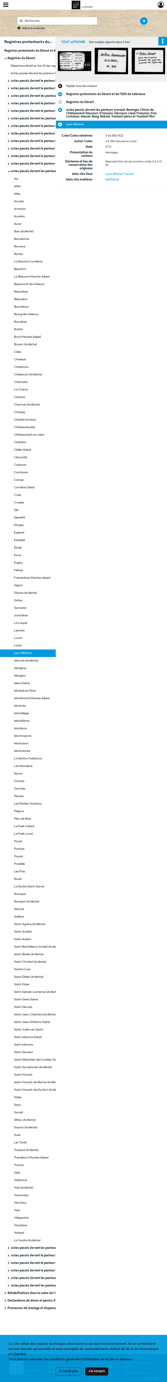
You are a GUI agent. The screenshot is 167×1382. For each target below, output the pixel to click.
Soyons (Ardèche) (25, 1127)
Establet (19, 540)
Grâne (18, 600)
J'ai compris (96, 1371)
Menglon (20, 675)
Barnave (19, 246)
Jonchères (21, 615)
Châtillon (20, 442)
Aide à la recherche (33, 28)
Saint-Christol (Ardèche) (30, 961)
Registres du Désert (21, 58)
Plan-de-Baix (22, 818)
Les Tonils (20, 1142)
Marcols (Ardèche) (26, 660)
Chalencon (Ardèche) (28, 374)
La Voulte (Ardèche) (27, 1240)
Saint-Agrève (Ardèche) (29, 924)
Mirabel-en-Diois (25, 690)
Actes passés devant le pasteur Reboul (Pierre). (44, 88)
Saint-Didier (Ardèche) (28, 976)
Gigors (18, 585)
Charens (19, 397)
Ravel (17, 879)
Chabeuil (20, 359)
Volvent (19, 1232)
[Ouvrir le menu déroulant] (5, 5)
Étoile (18, 547)
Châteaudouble (24, 427)
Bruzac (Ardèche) (25, 344)
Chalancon (21, 367)
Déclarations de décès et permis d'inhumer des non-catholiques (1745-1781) (51, 1300)
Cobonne (20, 464)
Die (16, 510)
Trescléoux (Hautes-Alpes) (31, 1157)
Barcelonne (21, 239)
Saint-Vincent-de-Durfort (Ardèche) (38, 1089)
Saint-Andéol (23, 931)
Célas (17, 351)
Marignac (20, 668)
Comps (19, 479)
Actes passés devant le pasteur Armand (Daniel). (45, 133)
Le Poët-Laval (23, 833)
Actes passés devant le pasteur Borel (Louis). (42, 1255)
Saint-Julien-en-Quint (28, 1029)
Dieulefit (19, 517)
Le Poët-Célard (24, 826)
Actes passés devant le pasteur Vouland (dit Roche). (47, 148)
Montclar (20, 705)
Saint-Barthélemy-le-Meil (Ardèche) (37, 946)
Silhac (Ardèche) (25, 1119)
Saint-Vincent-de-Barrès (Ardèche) (37, 1082)
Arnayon (20, 208)
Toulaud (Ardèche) (26, 1150)
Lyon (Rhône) (22, 653)
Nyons (18, 773)
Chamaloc (21, 382)
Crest (17, 495)
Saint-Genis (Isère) (26, 999)
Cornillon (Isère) (24, 487)
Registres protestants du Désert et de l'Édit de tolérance (44, 50)
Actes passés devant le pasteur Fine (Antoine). (43, 103)
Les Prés (19, 871)
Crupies (19, 502)
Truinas (19, 1165)
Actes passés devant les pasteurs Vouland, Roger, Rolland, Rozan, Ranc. (54, 1285)
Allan (17, 186)
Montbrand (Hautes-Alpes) (32, 698)
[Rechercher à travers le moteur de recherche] (59, 21)
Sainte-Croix (22, 969)
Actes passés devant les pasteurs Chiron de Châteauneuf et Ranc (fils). (54, 1247)
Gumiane (20, 607)
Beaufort (20, 269)
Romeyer (20, 894)
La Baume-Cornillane (28, 261)
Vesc (17, 1210)
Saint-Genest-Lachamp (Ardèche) (36, 991)
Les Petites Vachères (28, 803)
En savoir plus (68, 1371)
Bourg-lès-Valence (26, 314)
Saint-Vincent (23, 1074)
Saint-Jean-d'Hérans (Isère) (32, 1022)
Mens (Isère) (22, 683)
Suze (17, 1135)
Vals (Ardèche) (23, 1187)
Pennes (19, 796)
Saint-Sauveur (23, 1052)
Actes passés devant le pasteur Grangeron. (41, 1263)
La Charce (21, 389)
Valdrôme (20, 1180)
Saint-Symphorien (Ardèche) (33, 1067)
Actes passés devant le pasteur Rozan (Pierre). (43, 126)
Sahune (19, 909)
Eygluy (18, 562)
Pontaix (19, 848)
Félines (18, 570)
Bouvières (20, 321)
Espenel (19, 532)
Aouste (19, 201)
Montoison (21, 743)
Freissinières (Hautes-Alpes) (32, 577)
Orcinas (19, 781)
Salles (18, 1097)
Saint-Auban (22, 939)
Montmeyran (23, 735)
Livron (18, 638)
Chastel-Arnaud (25, 419)
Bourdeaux (21, 306)
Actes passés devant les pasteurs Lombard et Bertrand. (50, 118)
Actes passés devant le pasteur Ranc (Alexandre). (45, 80)
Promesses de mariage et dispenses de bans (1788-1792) (47, 1308)
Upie (17, 1172)
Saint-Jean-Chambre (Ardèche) (35, 1014)
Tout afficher (73, 42)
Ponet (18, 841)
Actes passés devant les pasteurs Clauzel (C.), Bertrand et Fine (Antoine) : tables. (54, 73)
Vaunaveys (21, 1195)
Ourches (19, 788)
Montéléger (21, 713)
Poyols (18, 856)
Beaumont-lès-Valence (29, 284)
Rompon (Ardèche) (26, 901)
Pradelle (19, 863)
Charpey (19, 412)
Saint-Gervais (23, 1007)
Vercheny (20, 1202)
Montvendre (22, 751)
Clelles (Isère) (22, 449)
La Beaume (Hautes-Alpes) (32, 276)
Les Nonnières (23, 766)
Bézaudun (20, 299)
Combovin (21, 472)
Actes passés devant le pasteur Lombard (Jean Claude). (50, 111)
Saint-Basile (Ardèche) (28, 954)
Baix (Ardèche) (23, 231)
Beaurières (21, 291)
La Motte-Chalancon (28, 758)
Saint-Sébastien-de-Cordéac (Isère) (37, 1059)
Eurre (17, 555)
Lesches (19, 630)
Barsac (18, 254)
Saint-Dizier (21, 984)
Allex (17, 193)
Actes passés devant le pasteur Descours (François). (47, 141)
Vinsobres (20, 1225)
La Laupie (20, 623)
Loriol (18, 645)
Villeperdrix (21, 1217)
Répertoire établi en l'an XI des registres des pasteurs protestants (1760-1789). (54, 65)
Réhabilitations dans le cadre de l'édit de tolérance (43, 1293)
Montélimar (22, 720)
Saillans (19, 916)
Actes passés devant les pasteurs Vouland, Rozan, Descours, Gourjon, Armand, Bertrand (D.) (54, 1278)
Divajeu (19, 525)
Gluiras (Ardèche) (25, 592)
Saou (17, 1104)
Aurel (17, 223)
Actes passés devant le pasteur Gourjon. (39, 163)
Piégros (19, 811)
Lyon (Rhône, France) (119, 174)
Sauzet (18, 1112)
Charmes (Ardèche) (27, 404)
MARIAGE (112, 179)
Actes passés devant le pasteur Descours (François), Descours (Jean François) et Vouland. (54, 156)
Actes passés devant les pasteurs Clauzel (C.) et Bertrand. (51, 95)
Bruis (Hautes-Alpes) (27, 336)
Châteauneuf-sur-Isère (29, 434)
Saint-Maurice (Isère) (28, 1037)
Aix (16, 178)
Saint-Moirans (23, 1044)
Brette (18, 329)
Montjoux (20, 728)
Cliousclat (20, 457)
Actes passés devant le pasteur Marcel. (38, 1270)
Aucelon (19, 216)
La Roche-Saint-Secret (29, 886)
